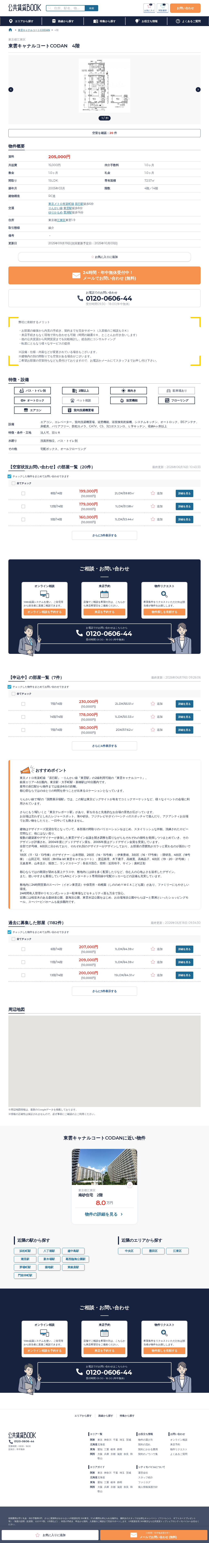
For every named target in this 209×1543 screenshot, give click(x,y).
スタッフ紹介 (145, 1477)
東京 (100, 1439)
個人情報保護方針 (148, 1486)
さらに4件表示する (104, 746)
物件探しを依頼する (164, 612)
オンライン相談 (178, 1439)
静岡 (119, 1449)
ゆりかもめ (55, 212)
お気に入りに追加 (104, 256)
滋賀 (119, 1453)
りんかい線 (55, 208)
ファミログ (144, 1482)
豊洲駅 (67, 212)
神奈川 (107, 1439)
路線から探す (105, 1415)
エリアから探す (83, 1415)
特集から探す (127, 1415)
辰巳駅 (79, 204)
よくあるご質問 (178, 1453)
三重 (106, 1449)
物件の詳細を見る (104, 1214)
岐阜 (113, 1449)
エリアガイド (97, 1466)
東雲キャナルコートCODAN (34, 30)
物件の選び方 (145, 1439)
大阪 (100, 1453)
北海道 (101, 1444)
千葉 (115, 1439)
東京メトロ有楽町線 (61, 204)
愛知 (100, 1449)
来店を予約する (104, 612)
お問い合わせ (185, 8)
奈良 (126, 1453)
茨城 (128, 1439)
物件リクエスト (178, 1449)
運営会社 (143, 1472)
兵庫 (106, 1453)
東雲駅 (67, 208)
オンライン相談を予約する (45, 612)
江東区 (61, 220)
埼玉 (122, 1439)
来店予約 (175, 1444)
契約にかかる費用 (148, 1449)
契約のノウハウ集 (148, 1453)
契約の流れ (144, 1444)
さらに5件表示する (104, 535)
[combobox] (68, 8)
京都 (113, 1453)
